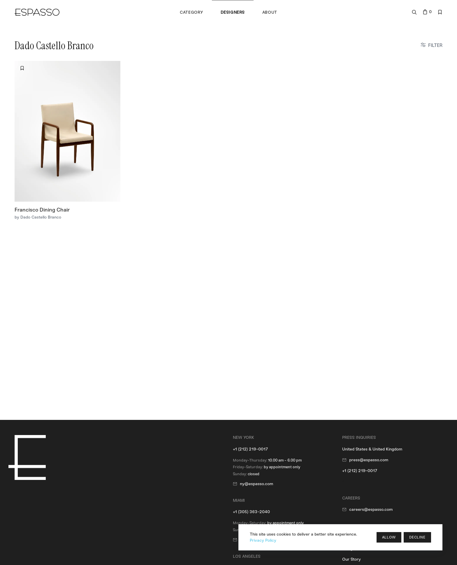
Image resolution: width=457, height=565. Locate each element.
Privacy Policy (263, 540)
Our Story (351, 559)
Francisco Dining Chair (42, 210)
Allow (389, 537)
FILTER (435, 45)
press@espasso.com (368, 459)
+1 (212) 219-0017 (250, 449)
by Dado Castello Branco (38, 217)
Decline (417, 537)
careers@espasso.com (371, 509)
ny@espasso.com (256, 483)
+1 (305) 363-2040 (251, 511)
